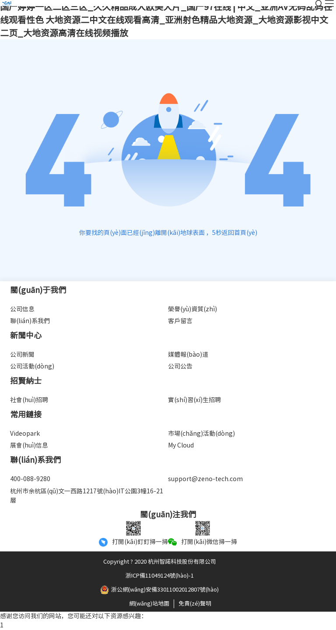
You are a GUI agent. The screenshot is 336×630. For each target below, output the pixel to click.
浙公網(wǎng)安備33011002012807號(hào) (160, 589)
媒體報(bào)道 (188, 354)
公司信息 (22, 309)
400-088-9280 (30, 479)
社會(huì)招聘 (29, 400)
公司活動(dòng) (32, 366)
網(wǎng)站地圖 (149, 603)
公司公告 (180, 366)
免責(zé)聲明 (194, 603)
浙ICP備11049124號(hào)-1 (160, 575)
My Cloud (181, 445)
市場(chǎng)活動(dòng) (201, 433)
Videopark (25, 433)
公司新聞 (22, 354)
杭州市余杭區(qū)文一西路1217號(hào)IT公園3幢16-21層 (86, 495)
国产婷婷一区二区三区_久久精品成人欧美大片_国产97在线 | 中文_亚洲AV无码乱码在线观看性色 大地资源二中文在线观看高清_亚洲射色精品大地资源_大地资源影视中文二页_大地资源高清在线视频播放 (166, 19)
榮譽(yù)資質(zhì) (192, 309)
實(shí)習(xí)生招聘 (194, 400)
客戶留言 (180, 321)
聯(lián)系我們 (30, 321)
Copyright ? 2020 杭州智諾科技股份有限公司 (159, 562)
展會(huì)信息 (29, 445)
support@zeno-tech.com (205, 479)
